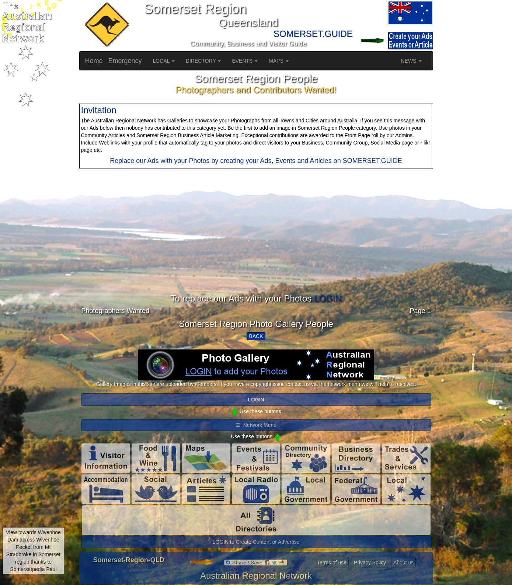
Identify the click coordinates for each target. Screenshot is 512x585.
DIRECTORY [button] (203, 61)
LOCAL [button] (164, 61)
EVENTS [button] (245, 61)
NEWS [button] (411, 61)
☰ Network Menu (256, 425)
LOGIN (328, 298)
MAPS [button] (279, 61)
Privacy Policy (370, 562)
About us (403, 562)
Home (94, 61)
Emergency (125, 61)
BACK (256, 336)
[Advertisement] (256, 242)
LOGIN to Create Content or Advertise (256, 542)
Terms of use (331, 562)
